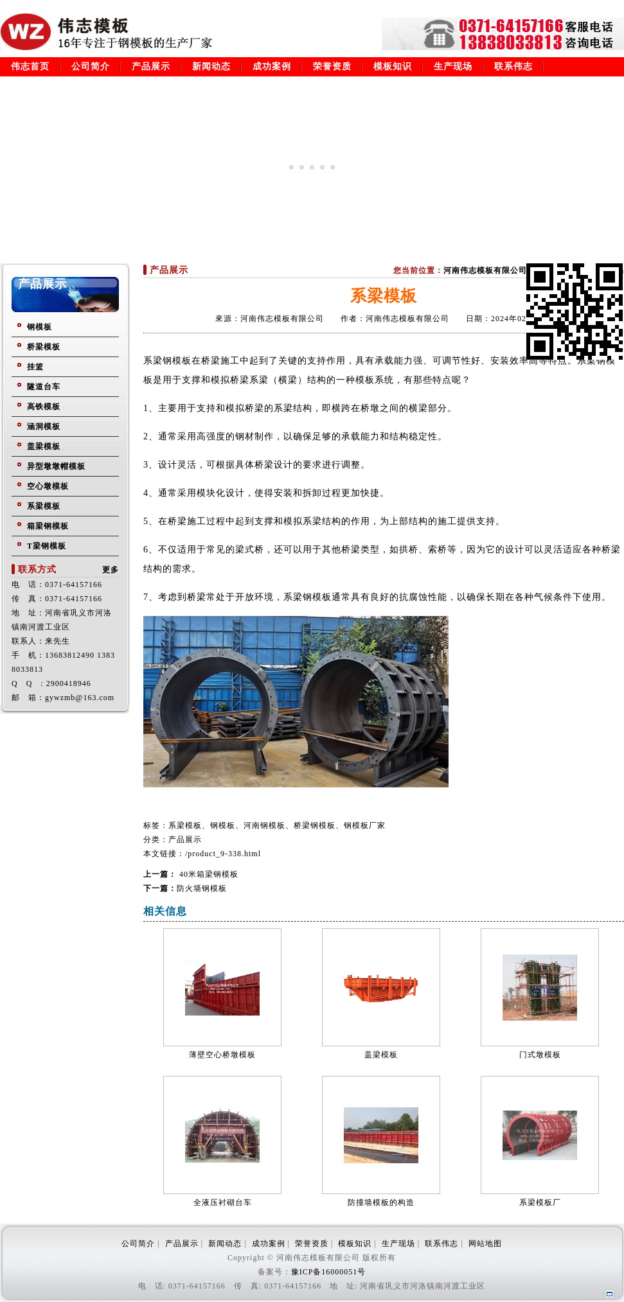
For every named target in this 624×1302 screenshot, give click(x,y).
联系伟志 (513, 66)
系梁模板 (43, 506)
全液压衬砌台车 (222, 1202)
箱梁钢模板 (48, 526)
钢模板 (39, 326)
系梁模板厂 (540, 1202)
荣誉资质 (332, 66)
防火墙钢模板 (202, 888)
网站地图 (485, 1243)
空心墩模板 (48, 486)
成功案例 (272, 66)
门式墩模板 (540, 1054)
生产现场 (453, 66)
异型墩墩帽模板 (56, 466)
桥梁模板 (43, 346)
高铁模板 (43, 406)
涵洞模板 (43, 426)
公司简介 (90, 66)
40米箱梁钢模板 (207, 874)
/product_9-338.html (223, 853)
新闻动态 (211, 66)
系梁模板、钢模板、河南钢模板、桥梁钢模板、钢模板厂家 (277, 825)
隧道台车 (43, 386)
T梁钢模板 (46, 545)
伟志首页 (30, 66)
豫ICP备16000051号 (328, 1271)
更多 (110, 569)
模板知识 (392, 66)
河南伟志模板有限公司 (485, 270)
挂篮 (35, 366)
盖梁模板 (43, 446)
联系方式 (37, 569)
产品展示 (151, 66)
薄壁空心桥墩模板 (222, 1054)
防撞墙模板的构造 (381, 1202)
